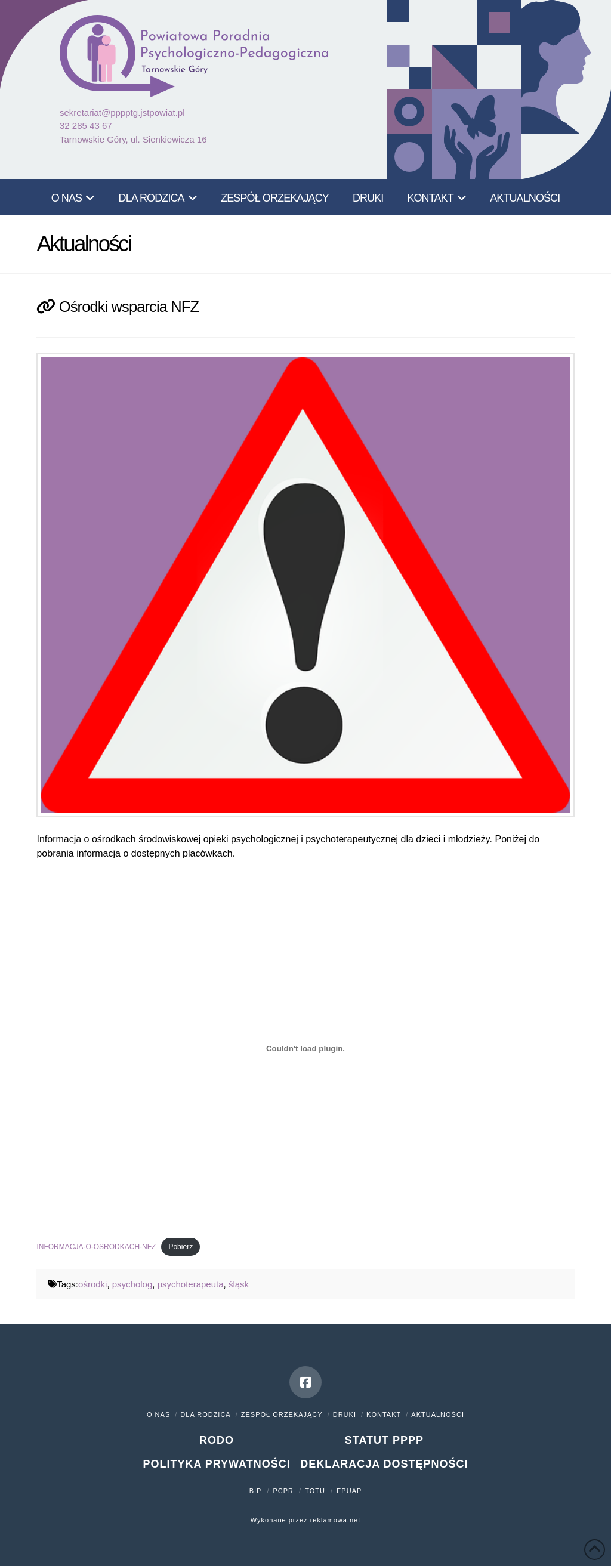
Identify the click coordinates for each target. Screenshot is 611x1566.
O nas (158, 1414)
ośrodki (92, 1284)
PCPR (283, 1490)
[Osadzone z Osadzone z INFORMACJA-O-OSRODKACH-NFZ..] (305, 1049)
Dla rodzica (205, 1414)
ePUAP (349, 1490)
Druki (344, 1414)
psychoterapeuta (191, 1284)
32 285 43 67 (86, 126)
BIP (255, 1490)
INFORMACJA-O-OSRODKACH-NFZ (96, 1247)
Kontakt (383, 1414)
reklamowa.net (335, 1520)
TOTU (315, 1490)
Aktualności (437, 1414)
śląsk (239, 1284)
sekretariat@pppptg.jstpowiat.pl (122, 112)
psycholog (132, 1284)
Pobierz (180, 1247)
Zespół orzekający (282, 1414)
